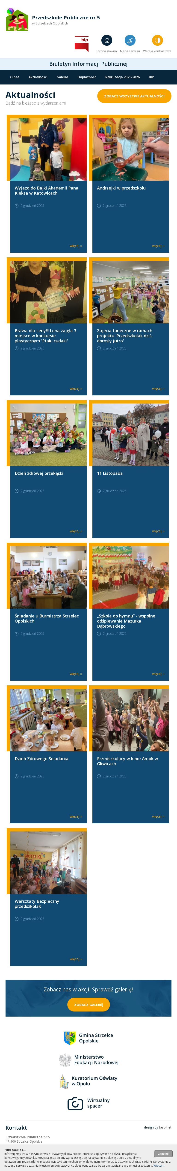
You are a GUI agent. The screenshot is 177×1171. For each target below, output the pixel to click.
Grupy (37, 86)
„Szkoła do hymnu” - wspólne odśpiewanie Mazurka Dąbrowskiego (126, 621)
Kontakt (17, 86)
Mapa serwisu (130, 51)
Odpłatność (86, 77)
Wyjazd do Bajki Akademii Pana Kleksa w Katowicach (46, 190)
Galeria (62, 77)
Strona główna (107, 51)
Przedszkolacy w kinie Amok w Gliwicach (127, 761)
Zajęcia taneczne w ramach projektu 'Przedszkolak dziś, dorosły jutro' (125, 335)
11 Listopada (110, 473)
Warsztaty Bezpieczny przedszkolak (37, 903)
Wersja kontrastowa (157, 51)
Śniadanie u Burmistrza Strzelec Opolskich (47, 618)
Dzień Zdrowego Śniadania (41, 758)
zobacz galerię (88, 1004)
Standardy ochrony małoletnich (77, 86)
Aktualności (38, 77)
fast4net (165, 1127)
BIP (151, 77)
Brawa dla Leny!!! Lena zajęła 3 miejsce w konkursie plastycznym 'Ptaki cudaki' (45, 335)
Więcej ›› (159, 1166)
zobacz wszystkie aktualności (134, 96)
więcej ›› (76, 246)
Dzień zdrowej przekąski (39, 473)
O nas (14, 77)
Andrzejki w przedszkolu (121, 188)
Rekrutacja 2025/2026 (122, 77)
